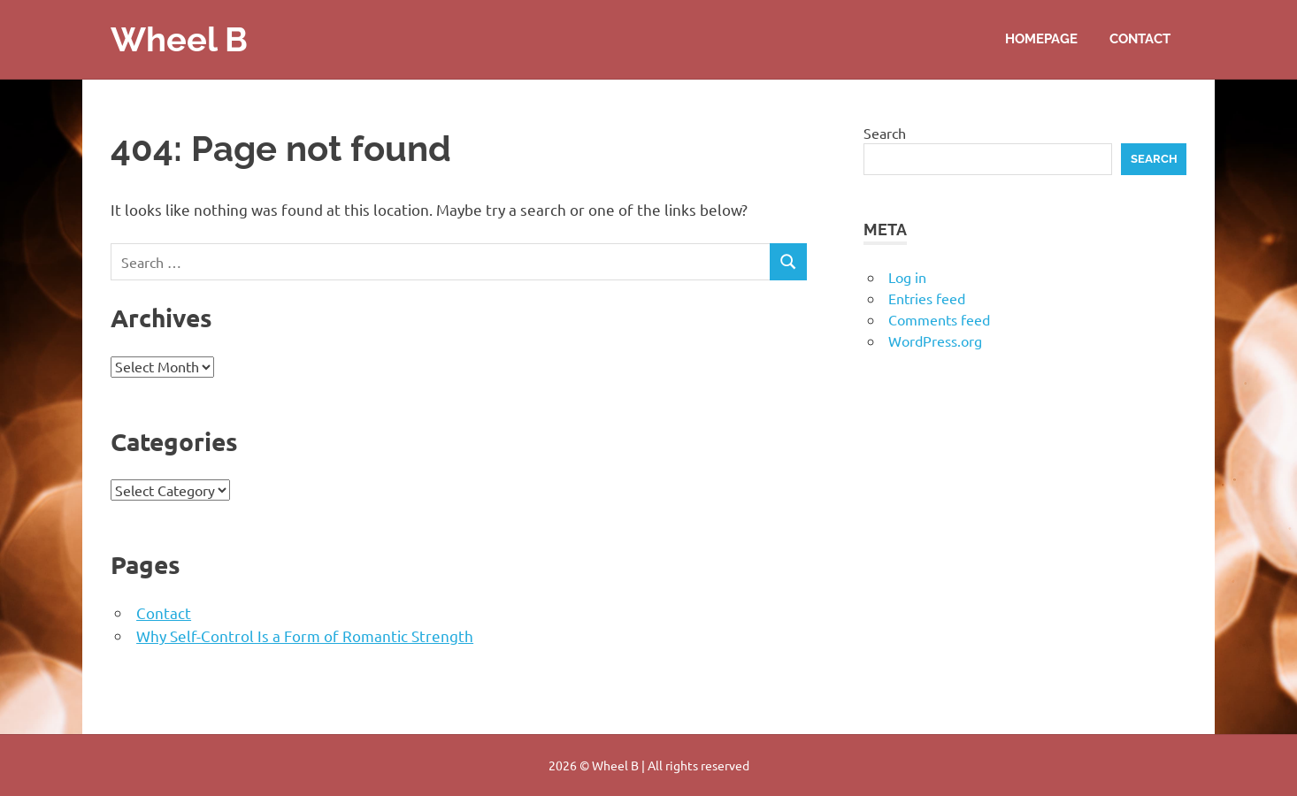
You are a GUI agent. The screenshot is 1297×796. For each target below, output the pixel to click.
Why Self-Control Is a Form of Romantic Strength (304, 635)
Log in (907, 277)
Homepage (1041, 39)
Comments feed (939, 319)
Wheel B (179, 39)
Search (884, 133)
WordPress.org (935, 340)
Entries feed (926, 298)
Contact (1139, 39)
